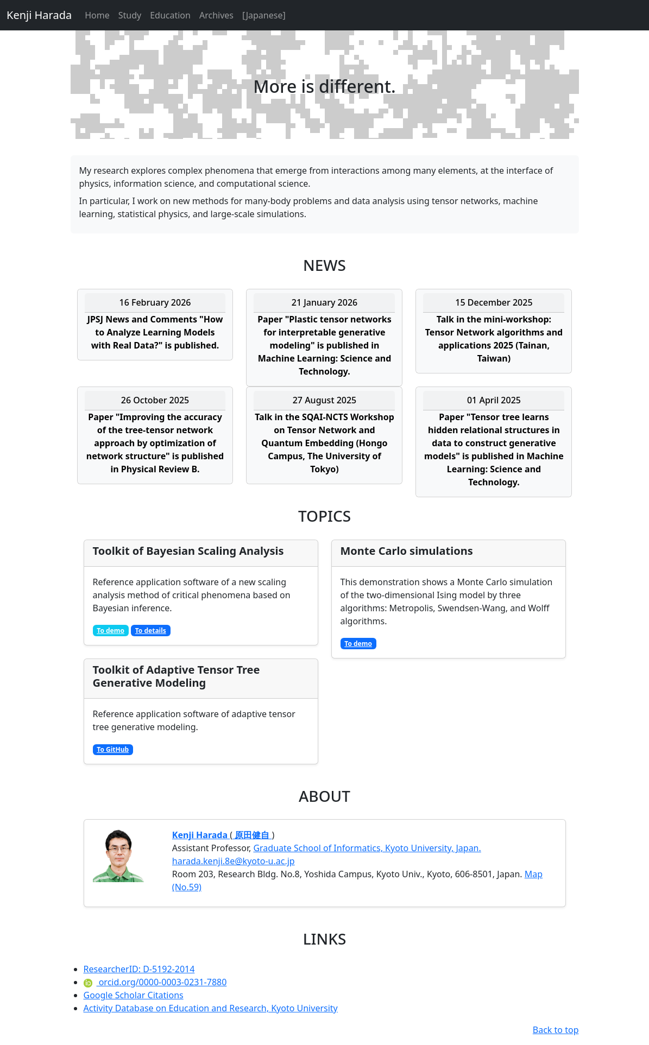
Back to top (556, 1030)
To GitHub (113, 749)
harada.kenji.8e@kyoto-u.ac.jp (233, 861)
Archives (216, 15)
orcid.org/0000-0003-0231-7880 (155, 982)
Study (129, 15)
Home (97, 15)
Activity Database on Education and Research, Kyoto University (211, 1008)
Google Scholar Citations (134, 995)
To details (150, 630)
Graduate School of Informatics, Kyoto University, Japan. (367, 848)
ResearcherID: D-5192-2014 (139, 969)
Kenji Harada (39, 15)
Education (170, 15)
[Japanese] (264, 15)
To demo (110, 630)
